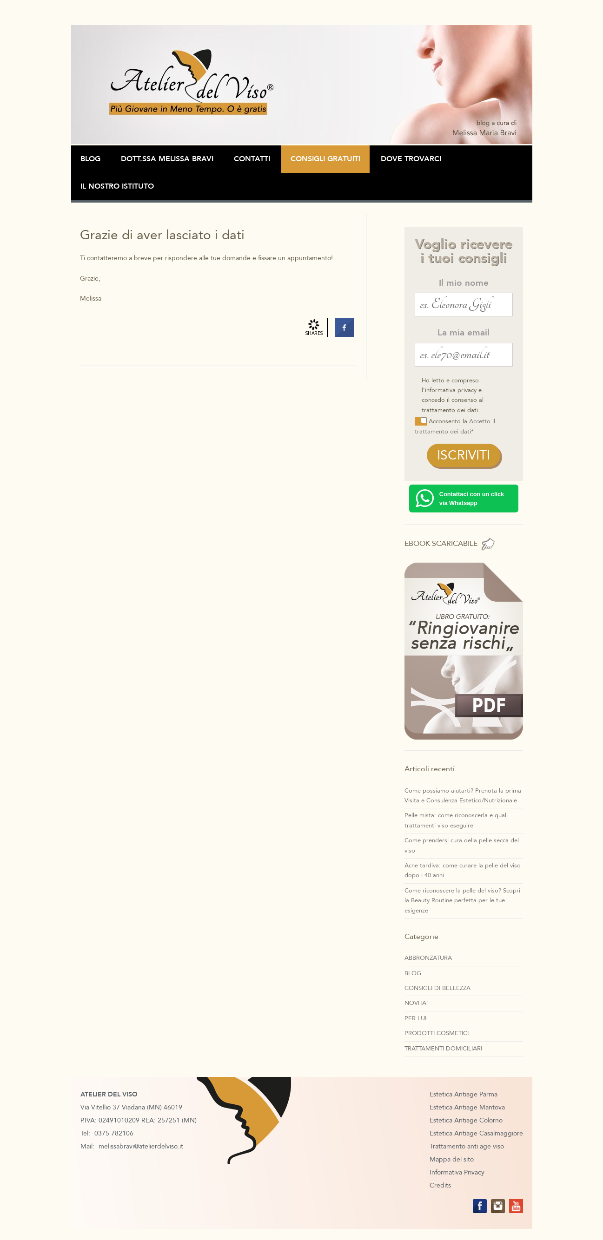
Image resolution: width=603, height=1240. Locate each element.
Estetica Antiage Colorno (466, 1120)
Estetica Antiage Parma (463, 1094)
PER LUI (415, 1018)
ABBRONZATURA (428, 958)
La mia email (463, 333)
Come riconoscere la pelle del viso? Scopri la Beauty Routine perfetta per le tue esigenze (462, 900)
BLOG (90, 159)
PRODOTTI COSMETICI (436, 1033)
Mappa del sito (452, 1159)
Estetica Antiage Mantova (467, 1107)
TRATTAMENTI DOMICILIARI (443, 1048)
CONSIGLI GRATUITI (325, 159)
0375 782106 (113, 1133)
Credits (440, 1185)
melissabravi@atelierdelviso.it (141, 1146)
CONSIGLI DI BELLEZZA (437, 988)
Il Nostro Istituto (117, 186)
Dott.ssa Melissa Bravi (167, 159)
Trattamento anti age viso (467, 1146)
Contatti (252, 159)
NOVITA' (416, 1003)
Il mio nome (464, 283)
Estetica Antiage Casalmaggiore (476, 1133)
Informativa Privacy (457, 1172)
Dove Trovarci (411, 159)
